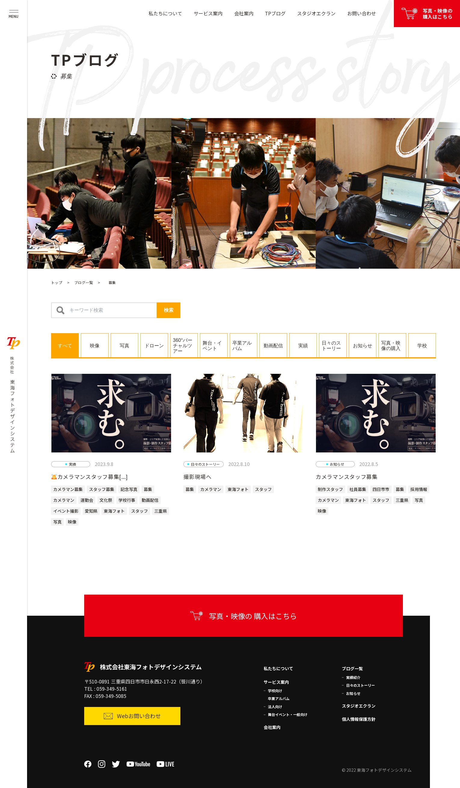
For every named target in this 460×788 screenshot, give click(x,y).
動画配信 (150, 500)
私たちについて (165, 13)
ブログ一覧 (83, 282)
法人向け (275, 706)
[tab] (65, 345)
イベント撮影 (65, 511)
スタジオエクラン (316, 13)
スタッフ (139, 511)
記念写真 (129, 489)
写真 (57, 522)
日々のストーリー (360, 685)
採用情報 (418, 489)
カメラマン (63, 500)
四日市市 (381, 489)
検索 (168, 310)
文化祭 (106, 500)
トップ (56, 282)
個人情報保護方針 (359, 719)
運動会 (87, 500)
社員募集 (357, 489)
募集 (148, 489)
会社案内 (243, 13)
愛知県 (91, 511)
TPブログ (275, 13)
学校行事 (126, 500)
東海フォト (114, 511)
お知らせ (353, 693)
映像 (72, 522)
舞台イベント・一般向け (288, 714)
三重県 (160, 511)
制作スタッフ (330, 489)
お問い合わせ (361, 13)
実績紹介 (353, 677)
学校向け (275, 690)
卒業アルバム (279, 698)
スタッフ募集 (101, 489)
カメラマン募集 (68, 489)
